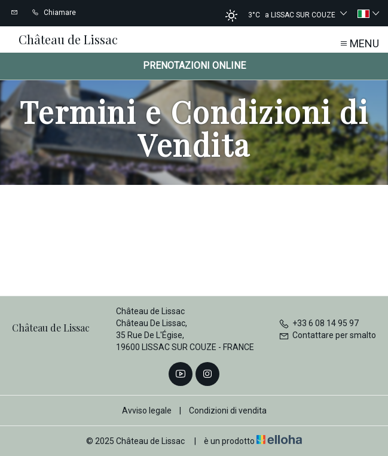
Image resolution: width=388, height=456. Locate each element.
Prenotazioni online (194, 65)
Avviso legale (147, 410)
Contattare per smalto (327, 335)
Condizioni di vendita (228, 410)
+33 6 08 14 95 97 (319, 323)
